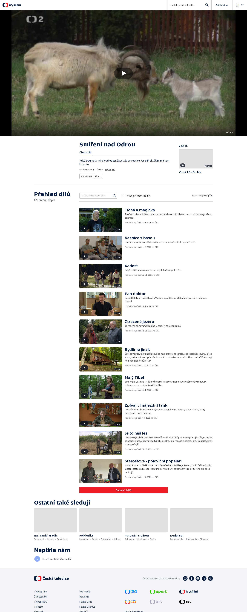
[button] (123, 73)
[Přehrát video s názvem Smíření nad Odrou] (123, 73)
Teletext (38, 605)
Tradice (98, 175)
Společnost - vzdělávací (139, 175)
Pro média (84, 590)
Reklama (84, 595)
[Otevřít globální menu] (240, 5)
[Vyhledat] (114, 194)
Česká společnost (161, 175)
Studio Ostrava (87, 605)
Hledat (206, 6)
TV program (40, 590)
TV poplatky (40, 600)
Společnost (85, 175)
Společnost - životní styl (115, 175)
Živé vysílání (40, 595)
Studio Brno (85, 600)
